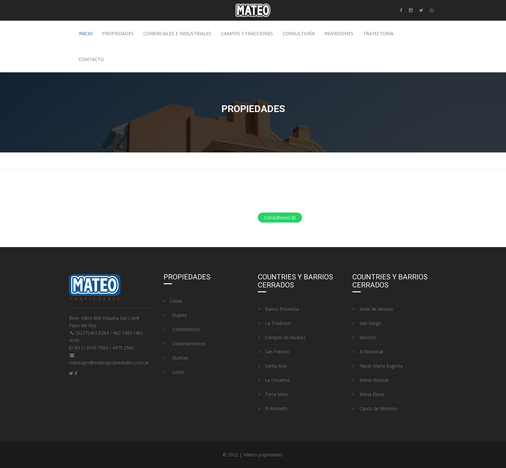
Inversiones (338, 33)
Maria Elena (368, 394)
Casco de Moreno (374, 408)
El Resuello (273, 408)
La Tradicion (274, 323)
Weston (364, 337)
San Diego (366, 323)
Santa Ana (272, 366)
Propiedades (118, 33)
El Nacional (367, 351)
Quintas (176, 358)
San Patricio (274, 351)
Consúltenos (280, 217)
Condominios (182, 329)
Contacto (91, 59)
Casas (173, 301)
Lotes (174, 372)
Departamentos (185, 343)
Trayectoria (378, 33)
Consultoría (299, 33)
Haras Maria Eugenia (377, 366)
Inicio (86, 33)
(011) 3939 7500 (89, 348)
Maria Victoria (370, 380)
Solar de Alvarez (372, 309)
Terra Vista (273, 394)
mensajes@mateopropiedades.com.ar (109, 362)
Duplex (175, 315)
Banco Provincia (278, 309)
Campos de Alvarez (281, 337)
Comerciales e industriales (177, 33)
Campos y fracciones (247, 33)
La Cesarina (273, 380)
